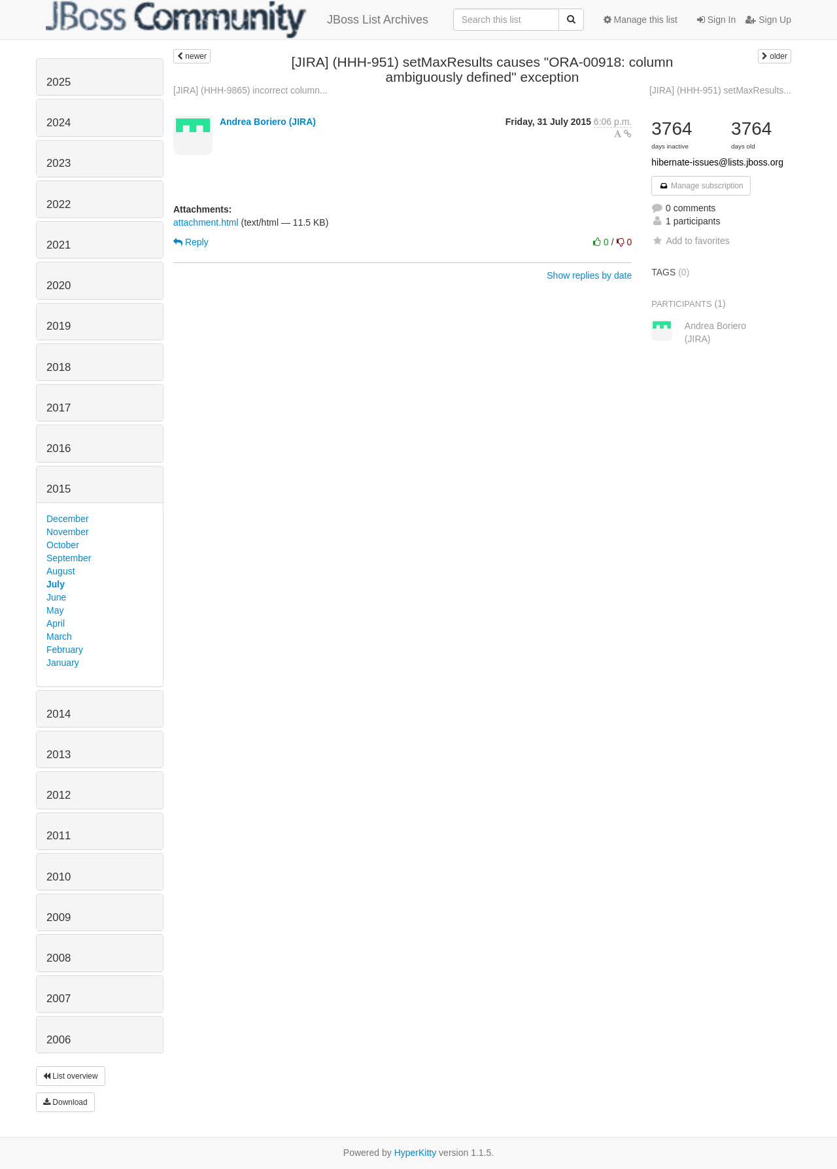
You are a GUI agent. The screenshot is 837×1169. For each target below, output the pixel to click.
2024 (58, 122)
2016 (58, 448)
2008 (58, 958)
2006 (58, 1040)
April (55, 623)
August (60, 571)
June (56, 597)
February (64, 649)
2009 (58, 917)
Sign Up (768, 19)
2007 (58, 998)
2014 (58, 714)
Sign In (716, 19)
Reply (191, 242)
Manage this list (640, 19)
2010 (58, 877)
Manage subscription (700, 185)
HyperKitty (415, 1152)
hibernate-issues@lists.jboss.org (717, 162)
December (67, 519)
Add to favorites (690, 241)
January (62, 662)
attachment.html (206, 222)
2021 (58, 245)
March (59, 636)
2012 (58, 795)
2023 (58, 163)
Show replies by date (589, 275)
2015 (58, 489)
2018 (58, 367)
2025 (58, 82)
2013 (58, 754)
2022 (58, 204)
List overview (70, 1076)
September (68, 558)
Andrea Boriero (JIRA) (268, 121)
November (67, 532)
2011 (58, 835)
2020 (58, 285)
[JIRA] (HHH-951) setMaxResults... (720, 90)
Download (65, 1102)
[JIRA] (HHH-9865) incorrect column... (250, 90)
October (62, 545)
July (55, 584)
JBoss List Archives (237, 19)
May (54, 610)
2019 (58, 326)
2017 (58, 408)
